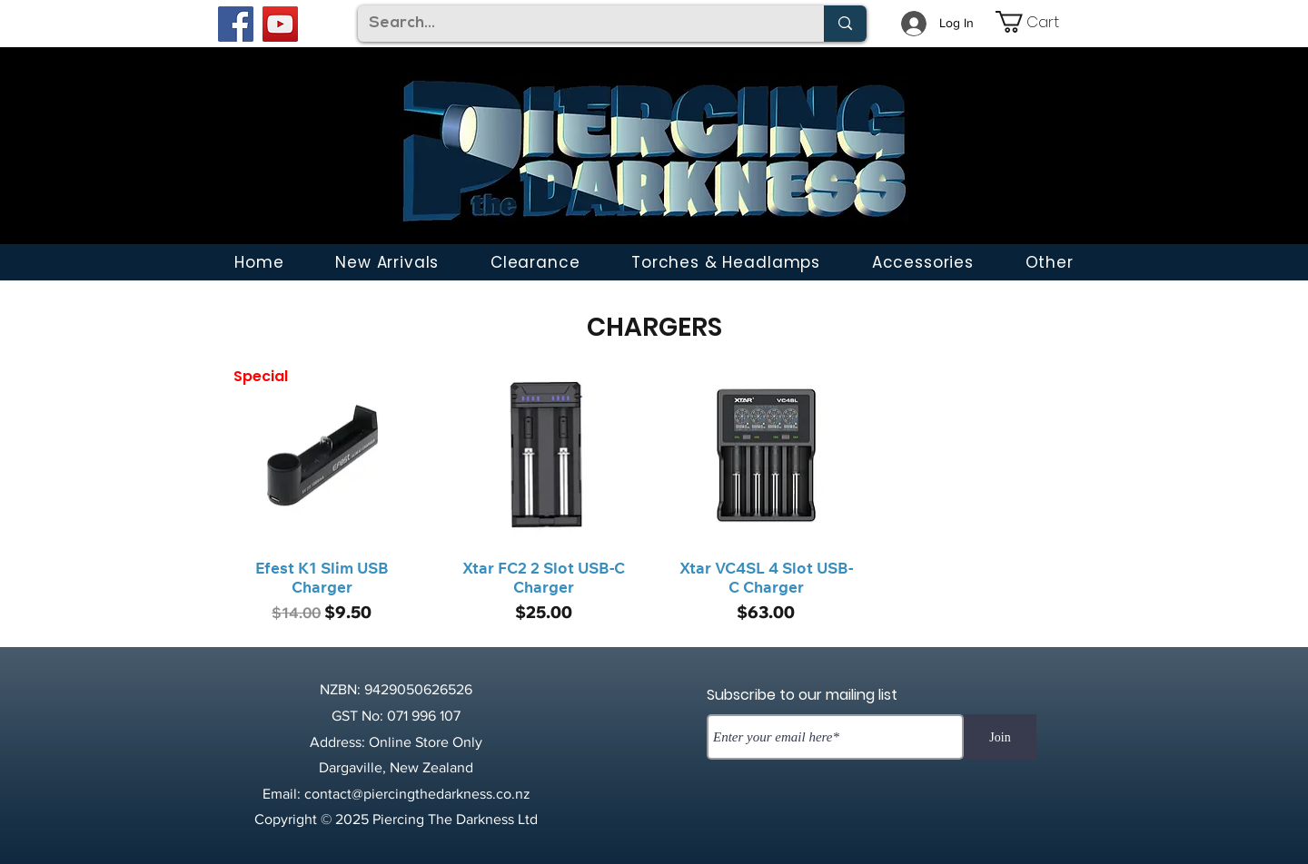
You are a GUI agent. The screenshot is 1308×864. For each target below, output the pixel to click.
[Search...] (577, 23)
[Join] (1000, 737)
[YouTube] (280, 24)
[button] (1049, 262)
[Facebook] (235, 24)
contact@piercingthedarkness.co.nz (417, 793)
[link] (1040, 22)
